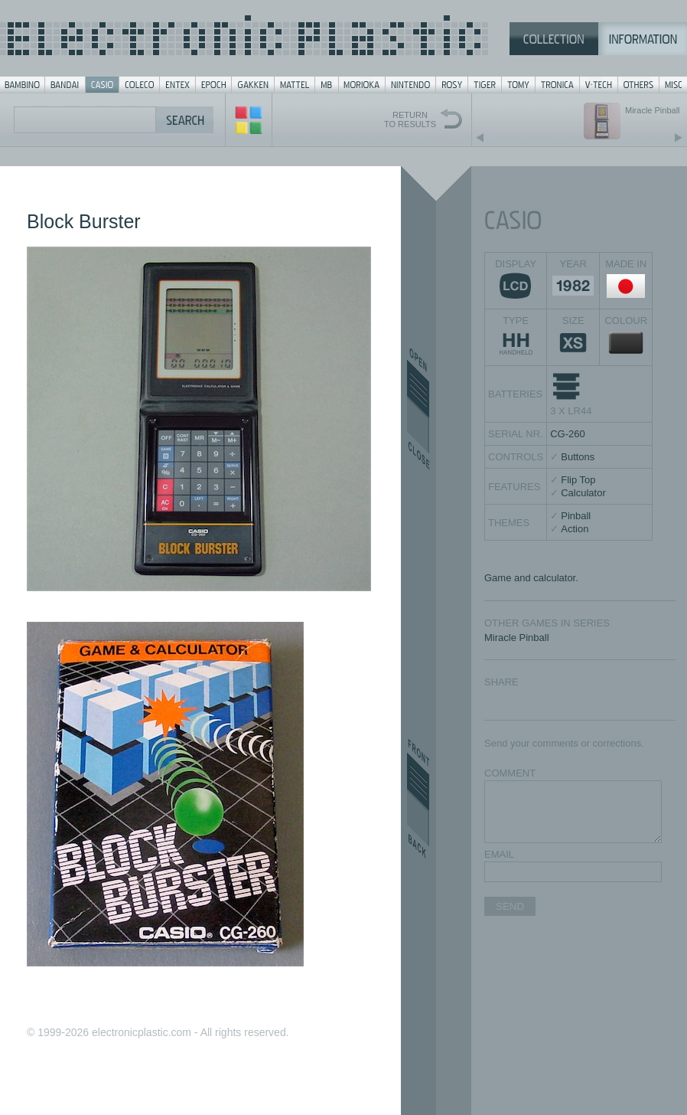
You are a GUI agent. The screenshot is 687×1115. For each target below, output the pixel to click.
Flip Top (578, 480)
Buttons (577, 457)
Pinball (576, 516)
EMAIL (499, 854)
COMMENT (510, 773)
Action (574, 529)
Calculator (583, 493)
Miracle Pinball (516, 637)
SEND (510, 906)
